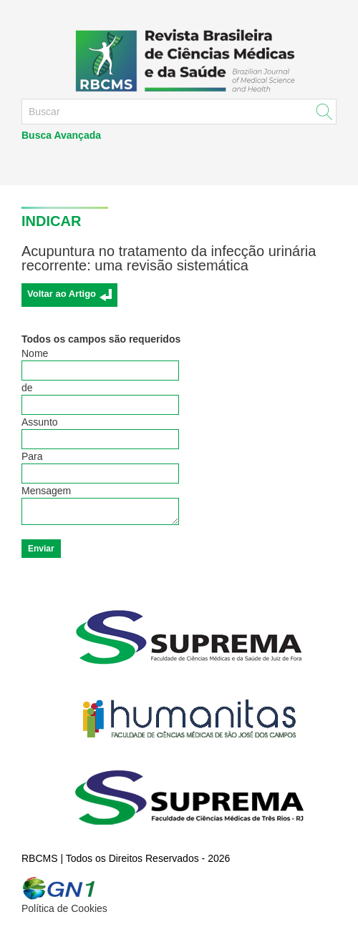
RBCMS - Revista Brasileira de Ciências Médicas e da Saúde (179, 60)
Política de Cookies (64, 908)
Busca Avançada (61, 135)
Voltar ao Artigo (61, 293)
